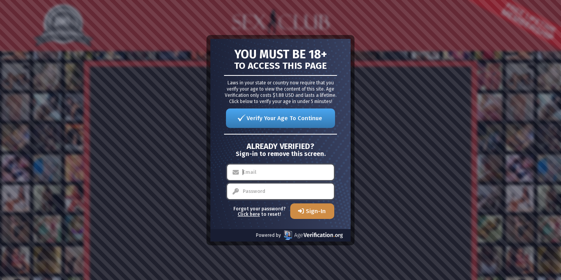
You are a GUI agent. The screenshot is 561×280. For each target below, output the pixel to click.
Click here (249, 214)
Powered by (299, 235)
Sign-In (316, 211)
